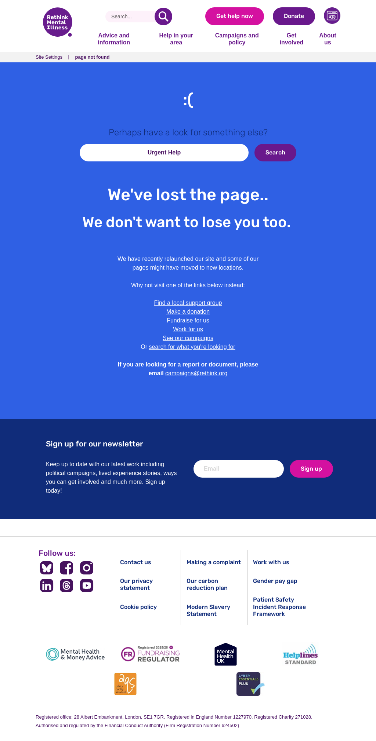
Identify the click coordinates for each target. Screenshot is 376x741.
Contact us (135, 562)
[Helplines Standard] (300, 654)
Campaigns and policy (237, 38)
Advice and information (114, 38)
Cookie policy (138, 606)
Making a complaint (214, 562)
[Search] (132, 16)
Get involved (291, 38)
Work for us (188, 329)
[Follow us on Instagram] (86, 568)
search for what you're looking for (192, 347)
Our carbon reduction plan (207, 584)
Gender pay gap (275, 580)
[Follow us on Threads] (66, 585)
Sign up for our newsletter (94, 443)
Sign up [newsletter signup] (311, 468)
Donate (294, 15)
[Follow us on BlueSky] (46, 568)
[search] (163, 16)
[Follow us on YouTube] (86, 585)
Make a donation (188, 312)
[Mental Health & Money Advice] (75, 654)
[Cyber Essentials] (250, 684)
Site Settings (49, 57)
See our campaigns (188, 338)
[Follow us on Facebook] (66, 568)
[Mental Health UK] (225, 654)
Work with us (271, 562)
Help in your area (176, 38)
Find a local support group (188, 303)
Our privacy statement (136, 584)
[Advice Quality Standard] (125, 684)
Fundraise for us (188, 320)
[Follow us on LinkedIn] (46, 585)
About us (327, 38)
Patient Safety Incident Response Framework (279, 606)
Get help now (234, 15)
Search (275, 152)
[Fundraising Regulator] (150, 654)
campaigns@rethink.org (196, 373)
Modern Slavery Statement (208, 610)
